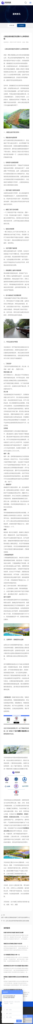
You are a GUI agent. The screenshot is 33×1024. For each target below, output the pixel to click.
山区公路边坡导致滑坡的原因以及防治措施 (17, 920)
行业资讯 (21, 25)
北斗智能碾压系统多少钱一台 (12, 954)
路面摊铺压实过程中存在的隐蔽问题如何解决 (16, 965)
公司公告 (11, 25)
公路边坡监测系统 (17, 708)
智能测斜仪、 (19, 703)
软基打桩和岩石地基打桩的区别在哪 (13, 932)
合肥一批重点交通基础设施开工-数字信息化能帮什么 (15, 917)
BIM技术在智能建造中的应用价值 (13, 989)
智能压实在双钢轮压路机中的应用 (13, 943)
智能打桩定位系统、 (18, 697)
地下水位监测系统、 (18, 705)
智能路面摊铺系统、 (19, 700)
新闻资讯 (16, 14)
